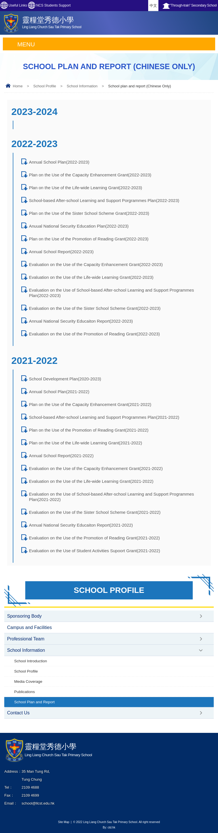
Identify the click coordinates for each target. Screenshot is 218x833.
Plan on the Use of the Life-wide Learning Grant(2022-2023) (85, 187)
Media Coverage (28, 681)
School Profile (44, 86)
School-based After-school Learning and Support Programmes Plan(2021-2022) (104, 417)
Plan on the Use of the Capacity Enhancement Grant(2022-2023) (90, 174)
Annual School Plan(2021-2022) (59, 391)
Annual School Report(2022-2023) (61, 251)
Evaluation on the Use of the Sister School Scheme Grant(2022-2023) (95, 308)
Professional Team (25, 638)
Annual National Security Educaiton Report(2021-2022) (81, 525)
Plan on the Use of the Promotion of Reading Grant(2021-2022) (88, 430)
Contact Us (18, 712)
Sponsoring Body (24, 616)
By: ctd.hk (109, 827)
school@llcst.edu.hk (38, 803)
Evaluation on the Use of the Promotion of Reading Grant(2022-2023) (94, 333)
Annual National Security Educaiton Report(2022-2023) (81, 321)
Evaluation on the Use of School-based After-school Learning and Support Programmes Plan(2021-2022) (111, 497)
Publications (24, 692)
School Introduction (30, 661)
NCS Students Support (53, 5)
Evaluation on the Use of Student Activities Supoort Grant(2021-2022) (94, 550)
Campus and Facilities (29, 627)
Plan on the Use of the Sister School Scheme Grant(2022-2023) (89, 213)
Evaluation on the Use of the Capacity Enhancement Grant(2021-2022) (96, 468)
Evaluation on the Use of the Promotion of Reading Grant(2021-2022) (94, 537)
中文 (153, 5)
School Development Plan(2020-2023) (65, 378)
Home (18, 86)
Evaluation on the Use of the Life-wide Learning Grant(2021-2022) (91, 481)
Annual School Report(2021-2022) (61, 455)
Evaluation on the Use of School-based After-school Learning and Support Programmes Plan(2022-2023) (111, 293)
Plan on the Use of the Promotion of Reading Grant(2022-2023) (88, 238)
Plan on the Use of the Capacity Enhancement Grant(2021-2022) (90, 404)
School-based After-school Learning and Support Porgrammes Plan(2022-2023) (104, 200)
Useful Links (18, 5)
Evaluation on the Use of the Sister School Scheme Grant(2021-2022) (95, 512)
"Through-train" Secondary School (193, 5)
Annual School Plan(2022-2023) (59, 162)
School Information (82, 86)
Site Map (63, 822)
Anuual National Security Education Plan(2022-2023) (79, 226)
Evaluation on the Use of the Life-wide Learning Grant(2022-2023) (91, 277)
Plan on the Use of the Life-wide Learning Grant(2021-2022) (85, 442)
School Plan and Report (34, 702)
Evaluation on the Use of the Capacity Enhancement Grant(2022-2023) (96, 264)
